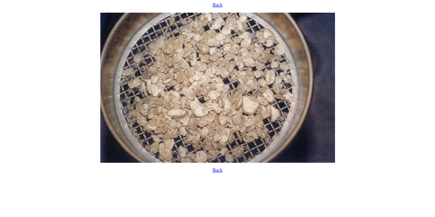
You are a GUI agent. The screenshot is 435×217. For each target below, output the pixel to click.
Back (218, 5)
